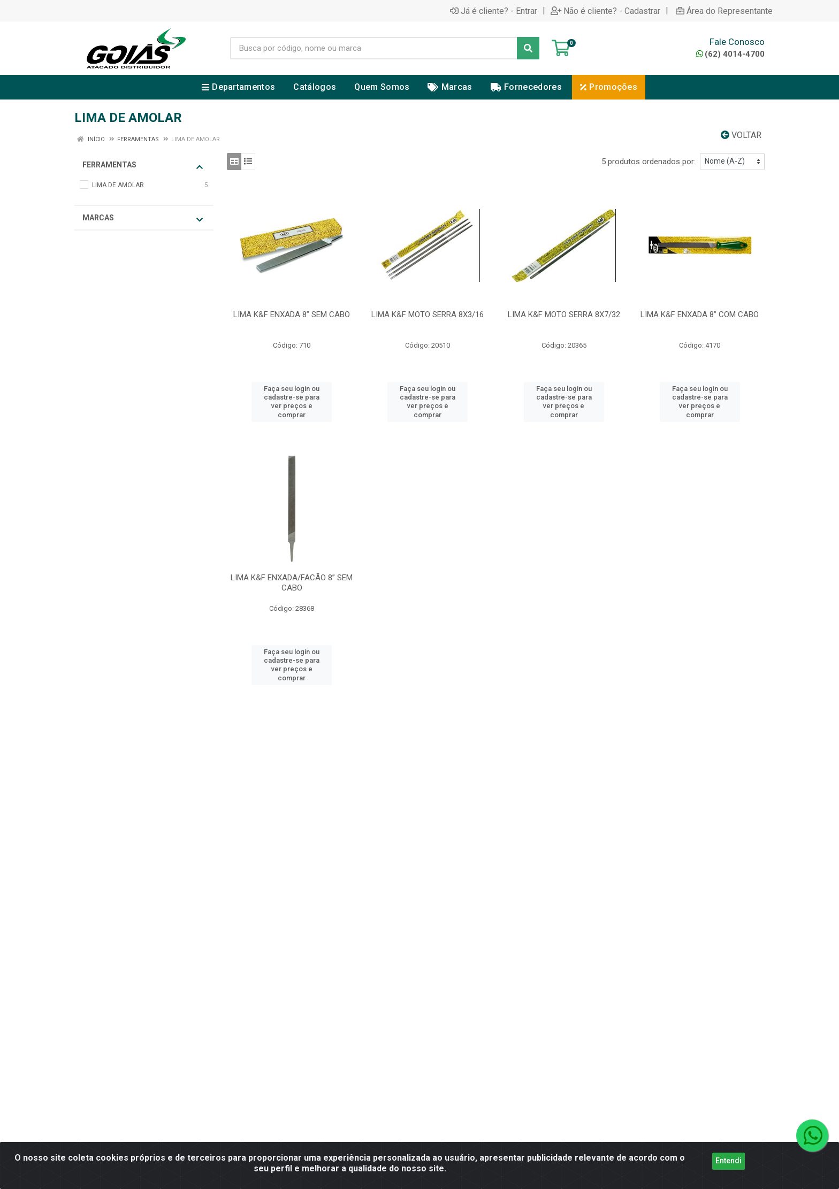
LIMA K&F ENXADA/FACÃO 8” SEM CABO (292, 583)
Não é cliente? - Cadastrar (605, 10)
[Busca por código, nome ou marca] (373, 48)
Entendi (728, 1165)
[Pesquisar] (528, 48)
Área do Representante (724, 10)
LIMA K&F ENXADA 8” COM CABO (699, 314)
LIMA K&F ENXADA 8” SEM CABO (291, 314)
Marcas (142, 218)
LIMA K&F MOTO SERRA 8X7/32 (564, 314)
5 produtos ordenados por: (648, 161)
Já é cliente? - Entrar (493, 10)
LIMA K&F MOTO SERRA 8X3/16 (427, 314)
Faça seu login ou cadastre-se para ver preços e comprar (291, 402)
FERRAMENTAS (142, 165)
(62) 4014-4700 (730, 54)
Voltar (741, 135)
